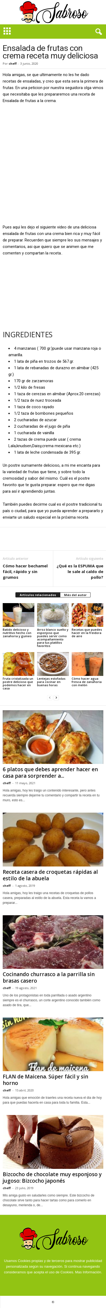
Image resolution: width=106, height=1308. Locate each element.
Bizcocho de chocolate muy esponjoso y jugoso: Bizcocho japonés (52, 1177)
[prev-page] (49, 697)
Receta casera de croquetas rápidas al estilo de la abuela (50, 875)
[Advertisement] (53, 163)
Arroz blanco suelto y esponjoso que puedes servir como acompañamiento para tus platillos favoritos (52, 637)
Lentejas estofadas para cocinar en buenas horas (51, 681)
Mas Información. (88, 1272)
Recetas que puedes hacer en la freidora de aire (87, 632)
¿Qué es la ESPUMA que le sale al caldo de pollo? (80, 571)
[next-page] (56, 697)
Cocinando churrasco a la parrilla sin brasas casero (49, 977)
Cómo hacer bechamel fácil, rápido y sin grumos (25, 571)
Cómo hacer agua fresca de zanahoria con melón (87, 681)
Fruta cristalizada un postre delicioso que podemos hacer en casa (18, 683)
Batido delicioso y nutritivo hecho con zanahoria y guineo (17, 632)
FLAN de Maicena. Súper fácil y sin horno (45, 1080)
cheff (13, 63)
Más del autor (75, 595)
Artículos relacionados (38, 595)
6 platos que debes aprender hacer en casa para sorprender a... (50, 772)
